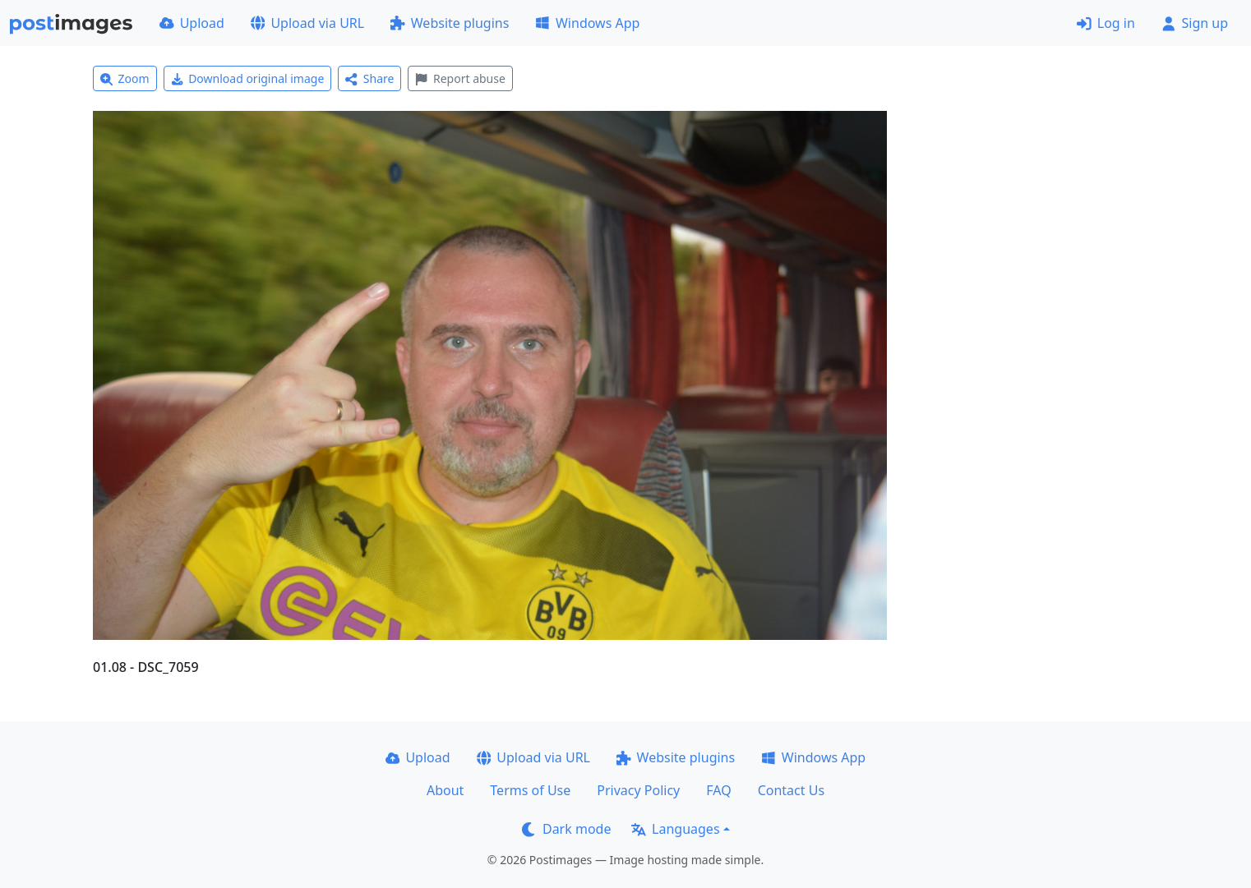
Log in (1106, 23)
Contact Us (791, 790)
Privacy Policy (638, 790)
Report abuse (460, 78)
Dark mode (566, 829)
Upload (191, 23)
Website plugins (449, 23)
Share (369, 78)
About (445, 790)
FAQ (718, 790)
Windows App (587, 23)
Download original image (248, 78)
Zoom (125, 78)
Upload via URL (307, 23)
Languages (675, 829)
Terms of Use (530, 790)
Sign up (1194, 23)
